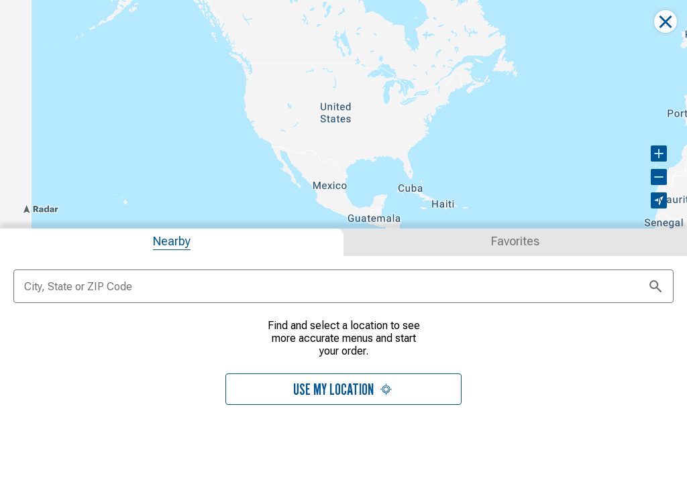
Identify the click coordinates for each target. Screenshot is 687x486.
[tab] (172, 241)
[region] (343, 113)
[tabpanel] (343, 369)
